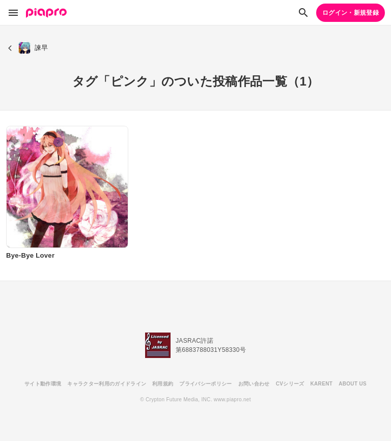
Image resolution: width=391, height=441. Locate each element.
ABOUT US (353, 384)
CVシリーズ (290, 384)
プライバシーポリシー (205, 384)
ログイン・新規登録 (350, 12)
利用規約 (162, 384)
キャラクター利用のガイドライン (106, 384)
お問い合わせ (254, 384)
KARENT (322, 384)
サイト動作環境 (42, 384)
